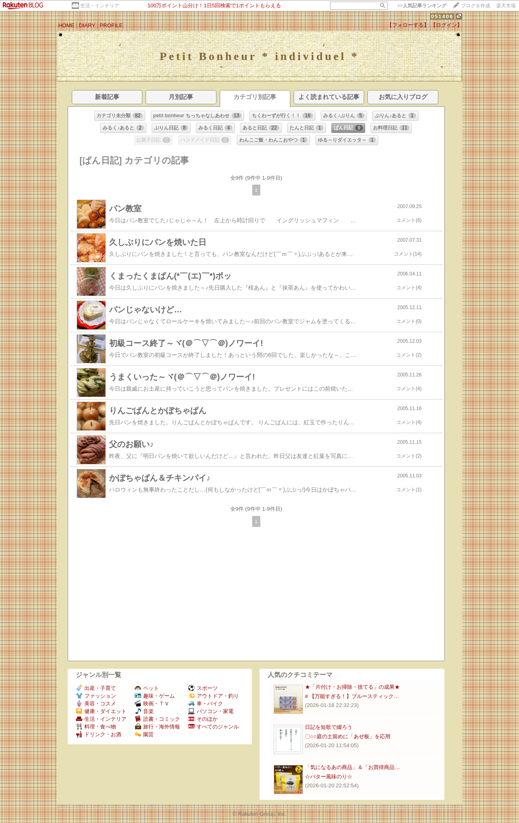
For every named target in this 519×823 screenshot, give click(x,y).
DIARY (87, 25)
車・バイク (205, 704)
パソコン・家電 (211, 711)
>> (421, 6)
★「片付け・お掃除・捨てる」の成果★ (352, 687)
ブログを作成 (475, 6)
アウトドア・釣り (213, 696)
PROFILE (111, 25)
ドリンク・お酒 (98, 734)
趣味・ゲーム (155, 696)
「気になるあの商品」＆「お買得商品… (352, 767)
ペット (147, 688)
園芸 (144, 734)
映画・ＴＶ (152, 704)
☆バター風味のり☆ (328, 777)
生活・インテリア (99, 6)
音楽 (144, 711)
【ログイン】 (446, 25)
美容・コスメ (96, 704)
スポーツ (203, 688)
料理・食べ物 (96, 727)
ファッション (96, 696)
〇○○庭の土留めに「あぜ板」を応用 (347, 736)
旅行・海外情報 (157, 727)
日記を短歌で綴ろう (328, 727)
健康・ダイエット (101, 711)
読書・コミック (157, 719)
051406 (442, 16)
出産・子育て (96, 688)
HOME (66, 25)
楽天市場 (506, 6)
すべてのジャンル (213, 727)
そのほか (203, 719)
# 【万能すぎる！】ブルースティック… (352, 696)
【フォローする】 (408, 25)
